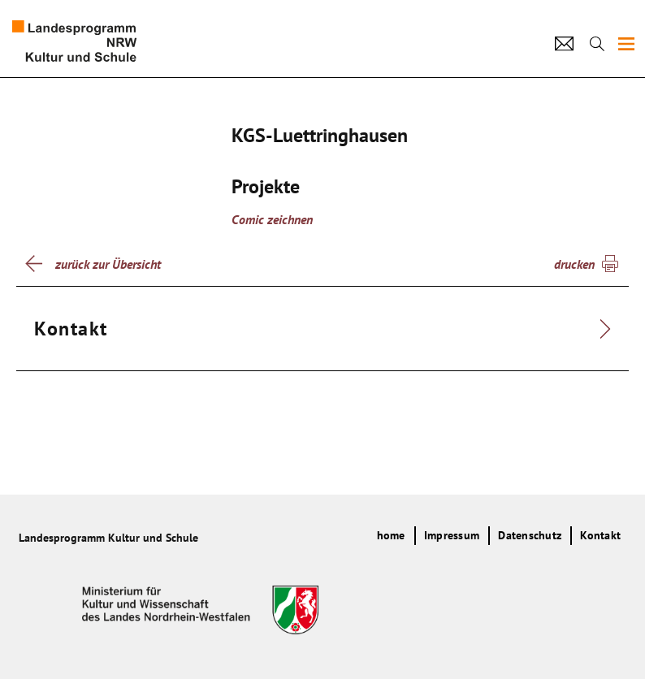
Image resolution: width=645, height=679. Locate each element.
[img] (626, 43)
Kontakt (600, 535)
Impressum (451, 535)
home (391, 535)
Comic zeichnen (272, 219)
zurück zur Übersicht (108, 264)
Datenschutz (529, 535)
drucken (574, 264)
